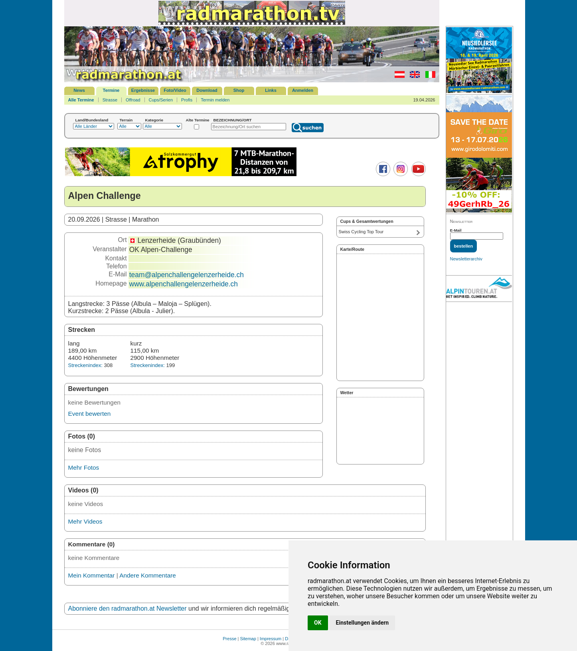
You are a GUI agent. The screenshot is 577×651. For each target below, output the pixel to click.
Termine (111, 90)
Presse (229, 638)
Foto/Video (175, 90)
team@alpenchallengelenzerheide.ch (186, 275)
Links (271, 90)
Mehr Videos (85, 521)
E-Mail (456, 230)
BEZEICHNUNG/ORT (232, 120)
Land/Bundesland (92, 120)
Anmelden (302, 90)
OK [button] (318, 622)
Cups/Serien (161, 99)
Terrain (126, 120)
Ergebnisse (143, 90)
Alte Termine (197, 120)
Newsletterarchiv (466, 258)
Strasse (110, 99)
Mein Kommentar (91, 575)
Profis (186, 99)
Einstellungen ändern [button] (362, 622)
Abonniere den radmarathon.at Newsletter (127, 608)
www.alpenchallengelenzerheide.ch (183, 284)
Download (206, 90)
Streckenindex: (85, 365)
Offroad (133, 99)
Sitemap (248, 638)
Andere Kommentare (147, 575)
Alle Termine (81, 99)
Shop (239, 90)
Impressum (270, 638)
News (79, 90)
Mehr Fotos (83, 467)
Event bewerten (89, 413)
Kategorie (154, 120)
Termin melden (215, 99)
